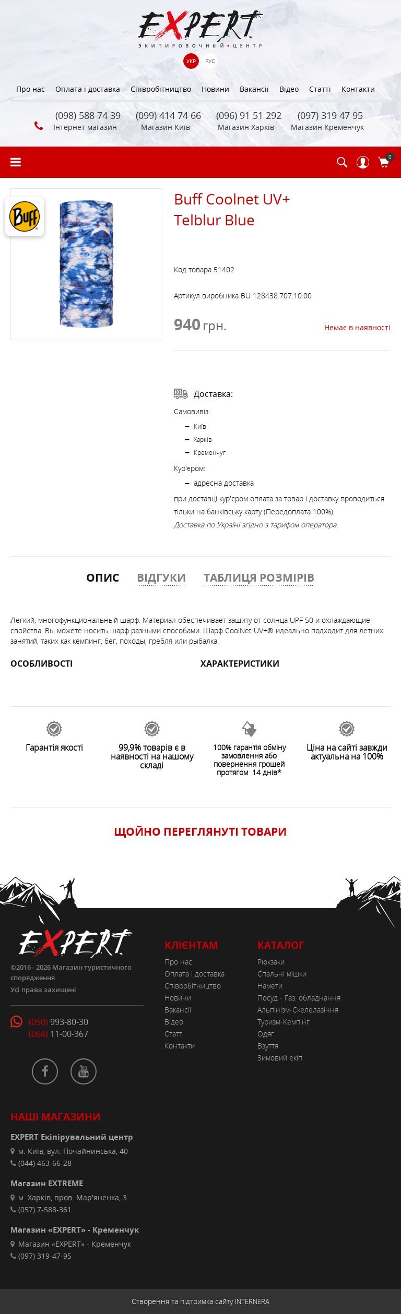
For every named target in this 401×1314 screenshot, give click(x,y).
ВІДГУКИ (161, 577)
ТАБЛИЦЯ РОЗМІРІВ (259, 577)
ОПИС (102, 577)
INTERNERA (252, 1301)
